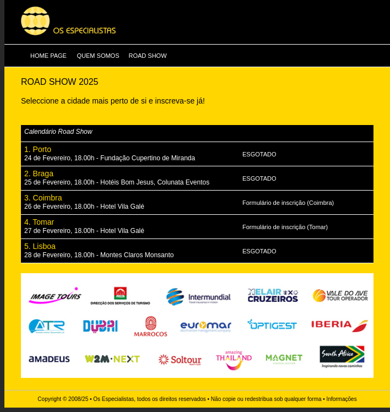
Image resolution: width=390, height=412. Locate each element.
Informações (342, 399)
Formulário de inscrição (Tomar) (285, 227)
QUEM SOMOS (98, 55)
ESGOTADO (259, 154)
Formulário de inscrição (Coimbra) (288, 202)
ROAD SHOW (147, 55)
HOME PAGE (48, 55)
